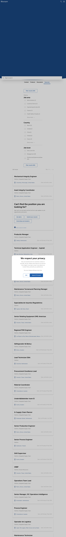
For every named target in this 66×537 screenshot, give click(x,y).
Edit (26, 275)
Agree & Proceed (36, 275)
